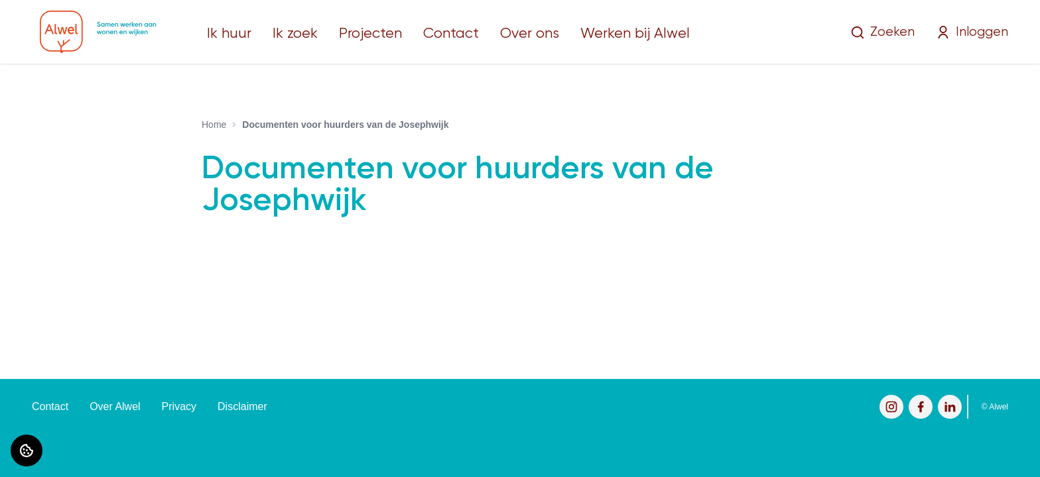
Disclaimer (242, 406)
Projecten (370, 33)
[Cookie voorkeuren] (26, 450)
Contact (451, 33)
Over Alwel (115, 406)
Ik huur (229, 33)
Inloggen (972, 32)
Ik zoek (295, 33)
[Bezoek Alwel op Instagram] (891, 407)
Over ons (529, 33)
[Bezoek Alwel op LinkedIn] (950, 407)
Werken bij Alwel (635, 33)
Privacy (179, 406)
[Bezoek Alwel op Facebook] (921, 407)
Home (214, 124)
